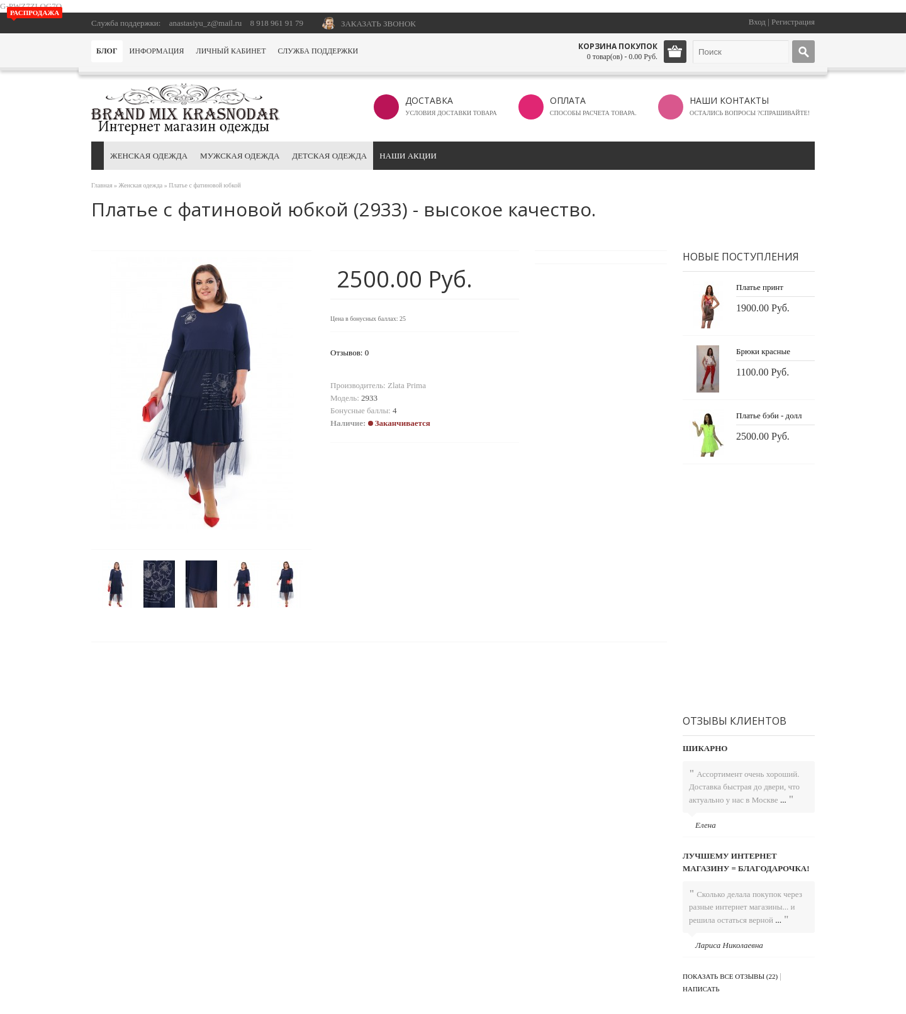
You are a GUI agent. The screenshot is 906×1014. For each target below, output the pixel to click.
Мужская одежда (239, 155)
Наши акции (408, 155)
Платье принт (759, 287)
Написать (701, 989)
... (783, 800)
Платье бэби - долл (769, 415)
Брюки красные (763, 351)
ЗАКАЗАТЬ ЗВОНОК (378, 23)
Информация (157, 51)
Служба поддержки (317, 51)
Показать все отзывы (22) (730, 976)
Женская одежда (148, 155)
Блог (107, 51)
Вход (757, 21)
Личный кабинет (231, 51)
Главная (102, 185)
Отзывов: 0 (349, 352)
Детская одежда (329, 155)
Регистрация (793, 21)
